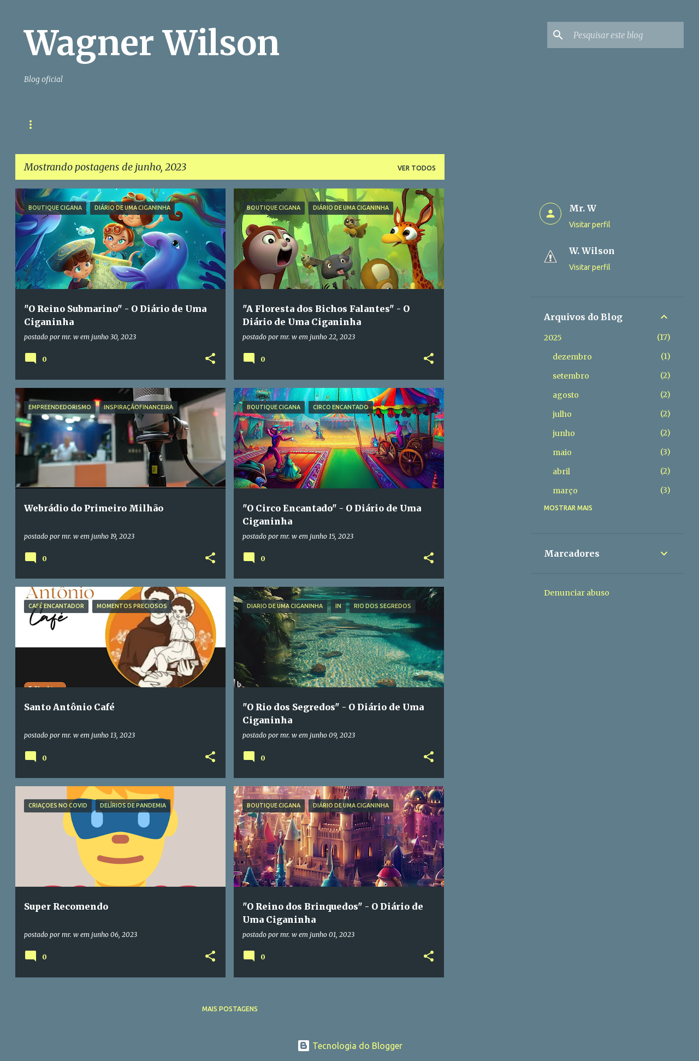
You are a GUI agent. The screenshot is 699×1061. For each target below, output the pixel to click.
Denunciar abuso (576, 593)
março (565, 491)
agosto (566, 395)
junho (564, 433)
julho (562, 414)
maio (562, 452)
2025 (553, 338)
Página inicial (50, 124)
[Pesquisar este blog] (626, 35)
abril (561, 471)
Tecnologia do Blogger (349, 1046)
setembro (571, 376)
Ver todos (417, 168)
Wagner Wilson (152, 43)
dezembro (572, 357)
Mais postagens (230, 1008)
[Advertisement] (488, 352)
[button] (210, 359)
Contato (117, 124)
